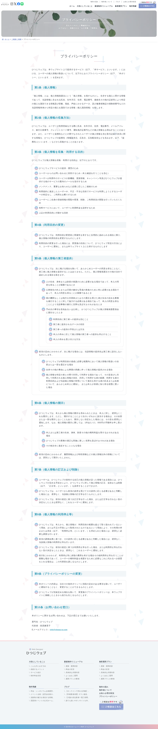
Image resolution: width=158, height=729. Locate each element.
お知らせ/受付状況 (129, 2)
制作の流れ (94, 2)
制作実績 (132, 6)
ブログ (118, 2)
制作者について (106, 2)
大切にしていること (85, 6)
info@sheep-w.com (60, 630)
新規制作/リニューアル (104, 6)
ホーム (72, 6)
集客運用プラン (121, 6)
